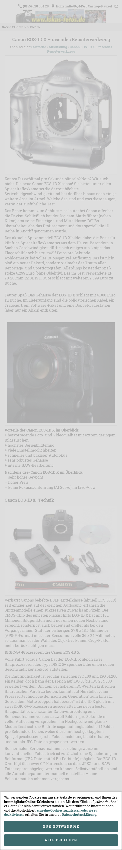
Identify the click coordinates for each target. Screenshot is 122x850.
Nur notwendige (61, 826)
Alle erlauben (61, 840)
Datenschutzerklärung (79, 814)
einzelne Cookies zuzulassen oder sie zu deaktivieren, (50, 812)
